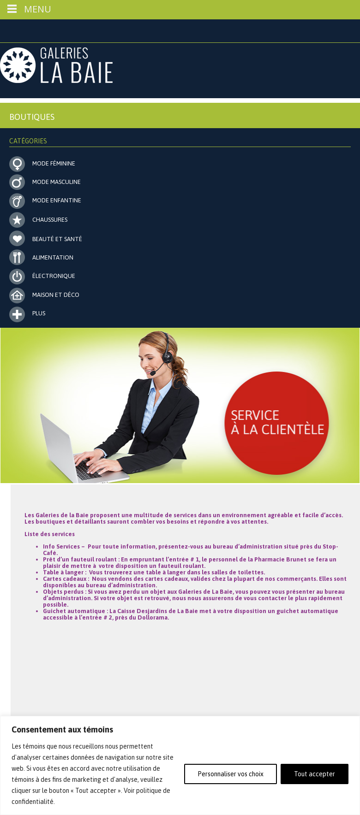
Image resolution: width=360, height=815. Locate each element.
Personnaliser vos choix (231, 774)
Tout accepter (314, 774)
